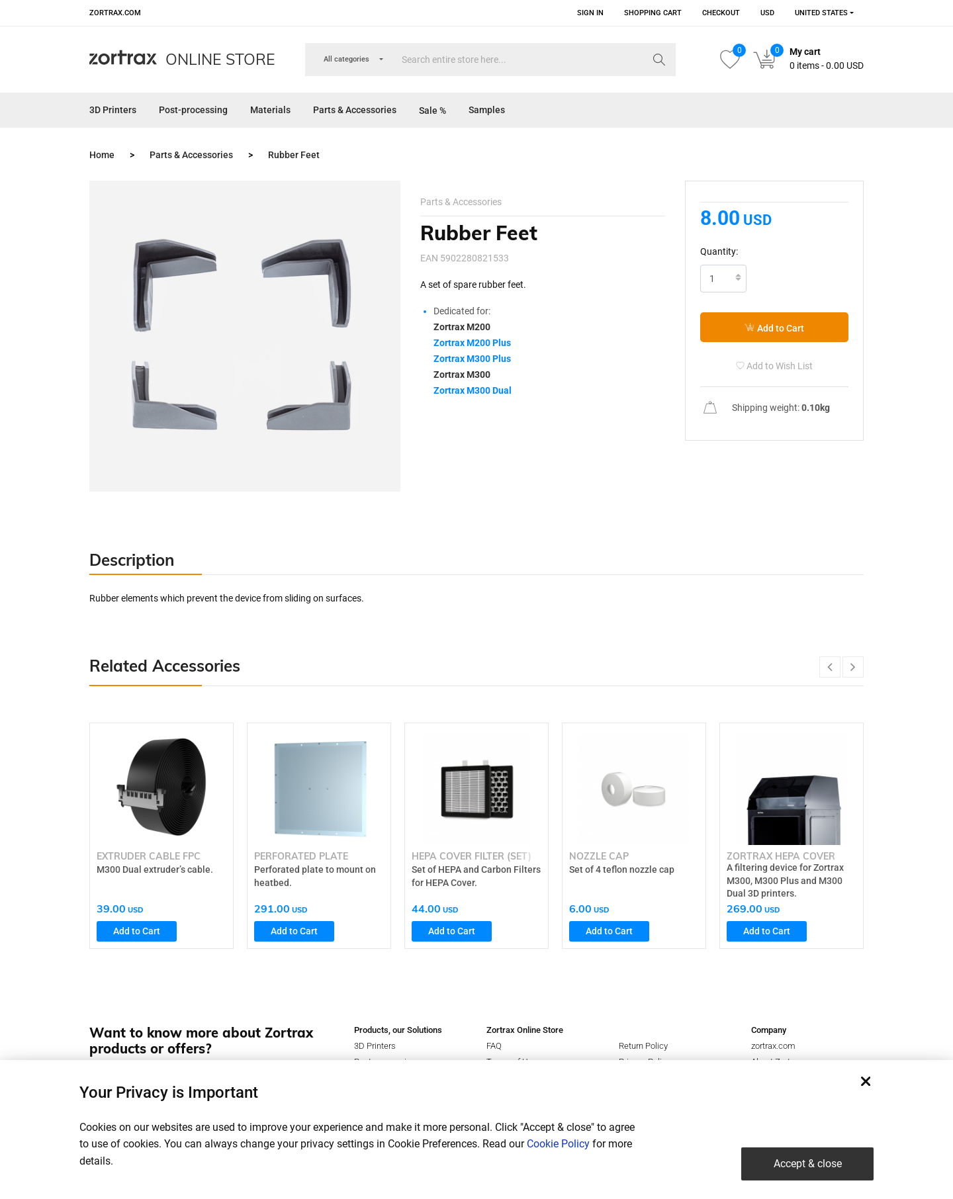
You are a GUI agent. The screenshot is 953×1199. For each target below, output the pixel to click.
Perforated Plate (301, 856)
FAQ (494, 1046)
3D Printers (112, 110)
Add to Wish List (774, 366)
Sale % (432, 110)
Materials (270, 110)
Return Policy (643, 1046)
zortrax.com (115, 13)
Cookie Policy (558, 1143)
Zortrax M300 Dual (472, 390)
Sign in (590, 13)
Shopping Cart (653, 13)
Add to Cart (774, 327)
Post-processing (193, 110)
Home (101, 155)
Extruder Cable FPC (149, 856)
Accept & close (808, 1163)
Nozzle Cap (599, 856)
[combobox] (820, 13)
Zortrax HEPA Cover (781, 856)
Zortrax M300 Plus (472, 358)
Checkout (721, 13)
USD (767, 13)
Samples (487, 110)
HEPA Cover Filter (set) (471, 856)
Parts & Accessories (354, 110)
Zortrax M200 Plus (472, 342)
